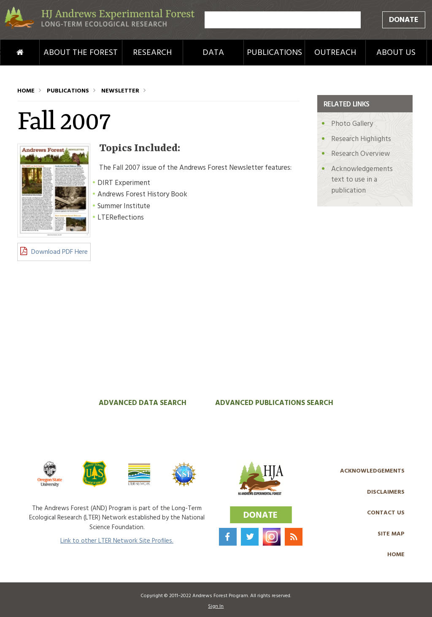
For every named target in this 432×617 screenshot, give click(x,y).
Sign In (216, 606)
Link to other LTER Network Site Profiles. (116, 541)
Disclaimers (386, 492)
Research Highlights (361, 139)
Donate (403, 20)
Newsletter (120, 91)
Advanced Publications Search (274, 403)
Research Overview (360, 154)
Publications (274, 53)
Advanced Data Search (142, 403)
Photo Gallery (352, 124)
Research (152, 53)
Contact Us (386, 513)
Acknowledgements (372, 471)
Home (8, 52)
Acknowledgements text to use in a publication (362, 179)
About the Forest (80, 53)
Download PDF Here (59, 252)
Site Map (391, 534)
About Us (396, 53)
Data (213, 53)
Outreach (335, 53)
